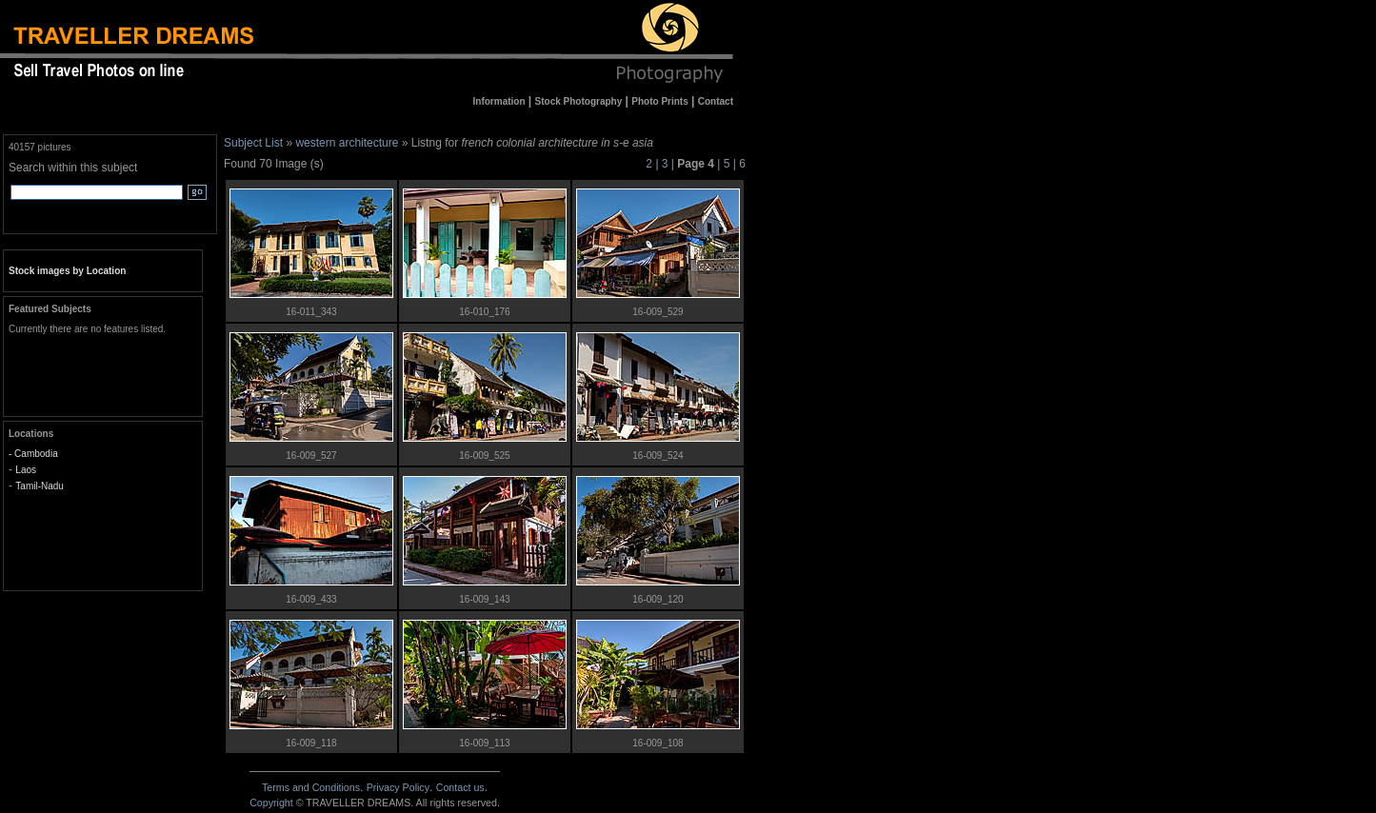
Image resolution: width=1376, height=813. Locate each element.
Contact (460, 787)
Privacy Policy (398, 787)
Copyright (271, 802)
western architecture (346, 142)
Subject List (253, 142)
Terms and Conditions (311, 787)
